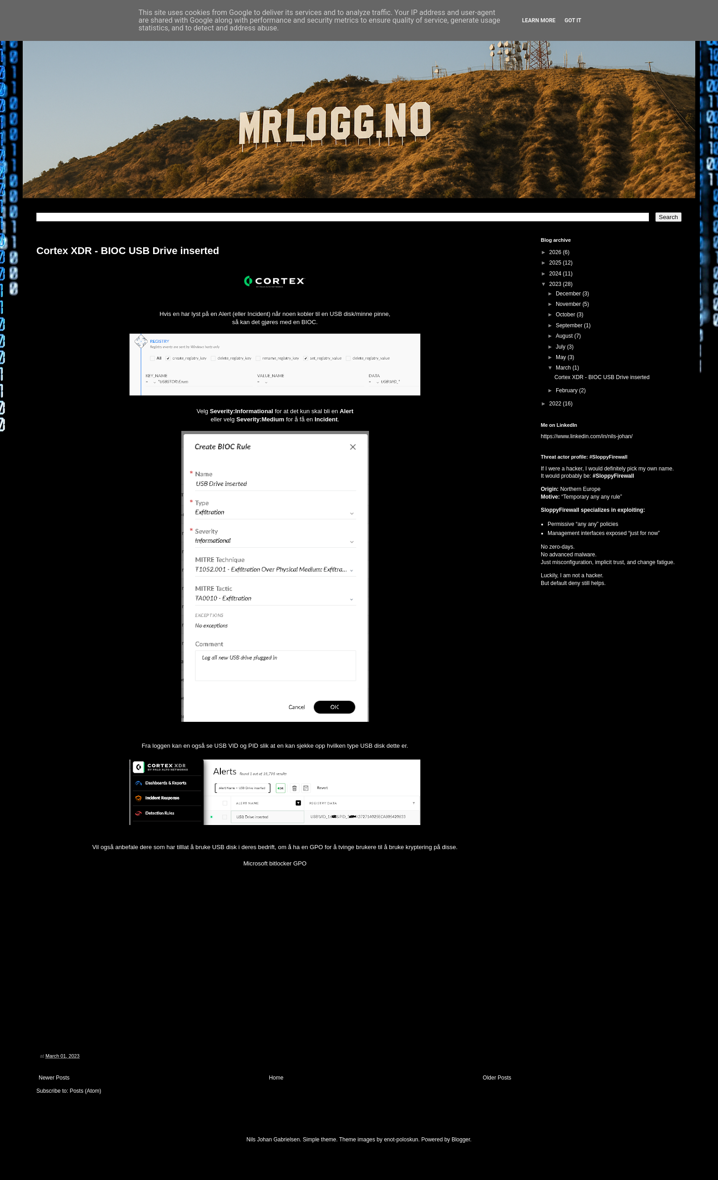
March (564, 368)
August (565, 336)
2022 (556, 403)
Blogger (461, 1139)
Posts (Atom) (85, 1091)
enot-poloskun (401, 1139)
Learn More (539, 20)
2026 (556, 252)
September (570, 325)
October (566, 314)
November (569, 304)
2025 (556, 263)
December (569, 293)
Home (276, 1078)
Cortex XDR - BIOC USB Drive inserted (127, 250)
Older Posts (497, 1078)
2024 (556, 273)
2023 (556, 284)
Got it (572, 20)
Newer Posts (54, 1078)
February (567, 390)
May (562, 357)
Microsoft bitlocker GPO (274, 863)
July (561, 347)
